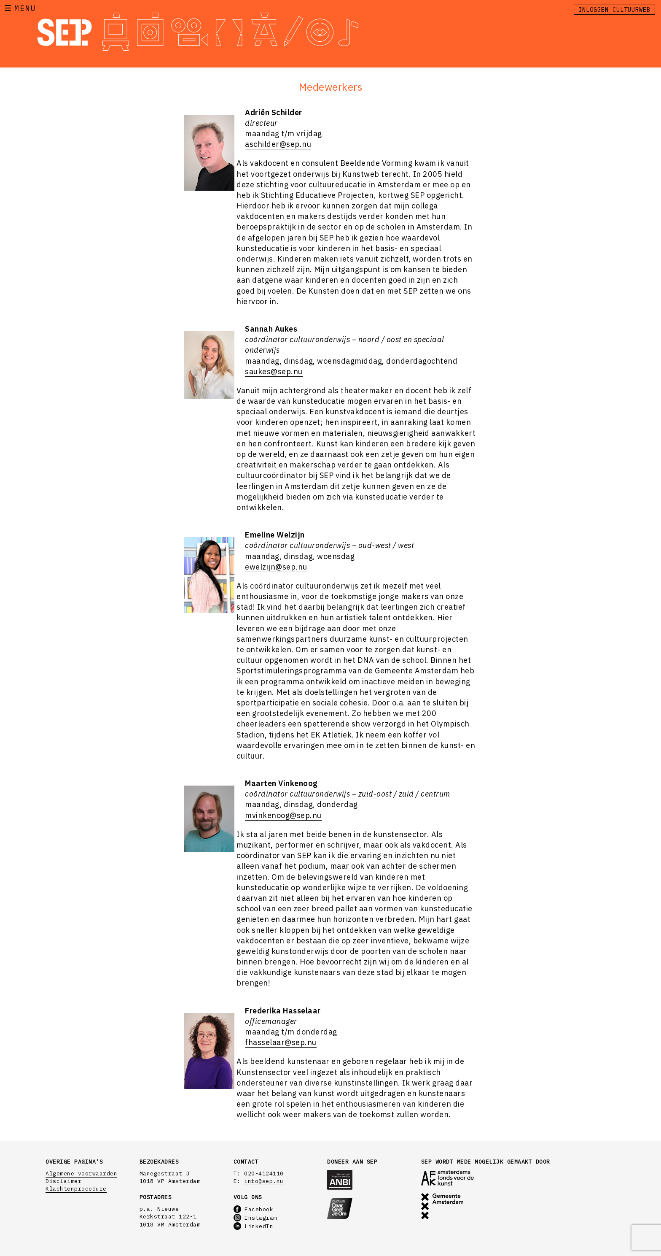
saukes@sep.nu (274, 371)
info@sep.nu (264, 1181)
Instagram (255, 1217)
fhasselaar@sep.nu (281, 1042)
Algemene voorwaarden (81, 1173)
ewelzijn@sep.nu (276, 567)
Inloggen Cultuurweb (614, 10)
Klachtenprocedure (76, 1188)
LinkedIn (254, 1226)
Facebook (254, 1209)
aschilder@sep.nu (278, 144)
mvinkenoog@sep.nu (283, 815)
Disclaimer (63, 1181)
